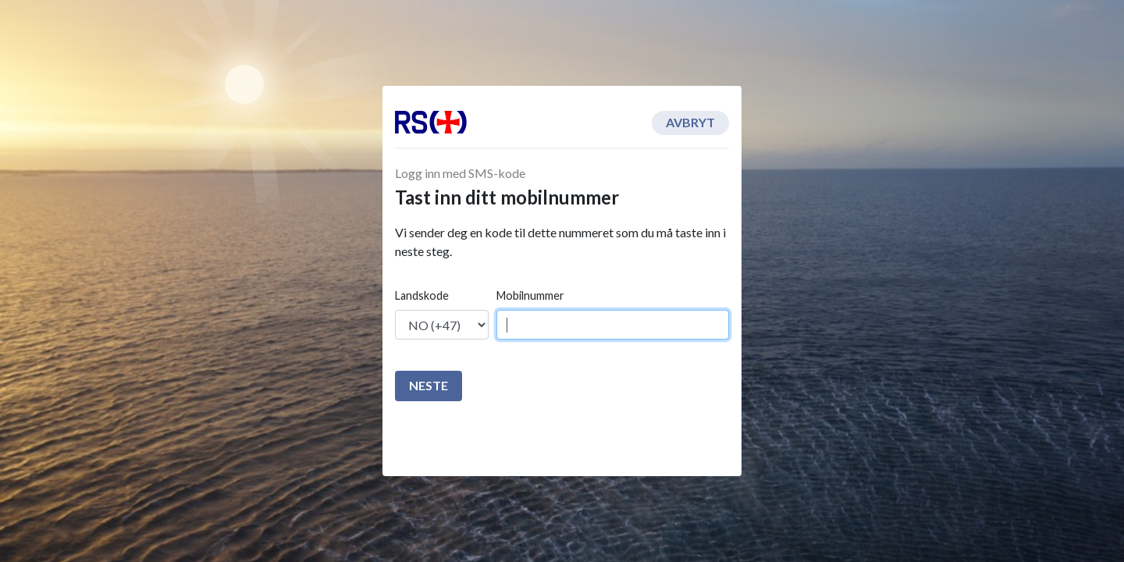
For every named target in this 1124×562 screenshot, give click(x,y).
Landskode (422, 295)
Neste (428, 385)
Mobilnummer (530, 295)
